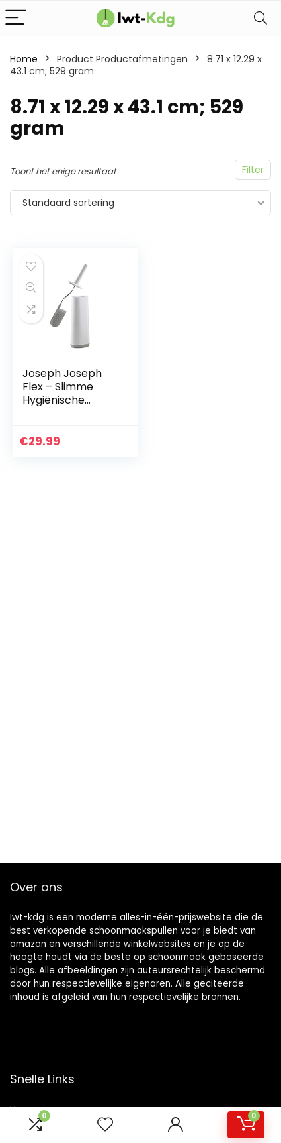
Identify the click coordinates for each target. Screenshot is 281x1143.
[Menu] (16, 18)
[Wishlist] (105, 1124)
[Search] (260, 18)
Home (24, 59)
